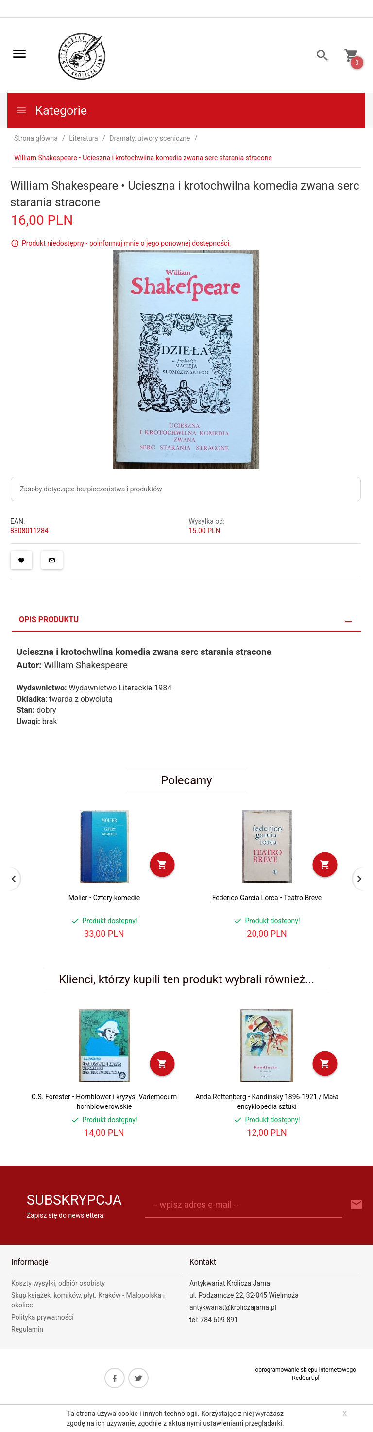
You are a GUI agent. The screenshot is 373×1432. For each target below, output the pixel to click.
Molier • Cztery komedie (104, 898)
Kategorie (51, 111)
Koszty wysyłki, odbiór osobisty (58, 1283)
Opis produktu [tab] (49, 619)
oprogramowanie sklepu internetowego (305, 1369)
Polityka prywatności (42, 1317)
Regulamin (27, 1329)
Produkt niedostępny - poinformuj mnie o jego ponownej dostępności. (126, 243)
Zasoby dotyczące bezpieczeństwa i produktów (91, 489)
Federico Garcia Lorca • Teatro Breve (267, 898)
